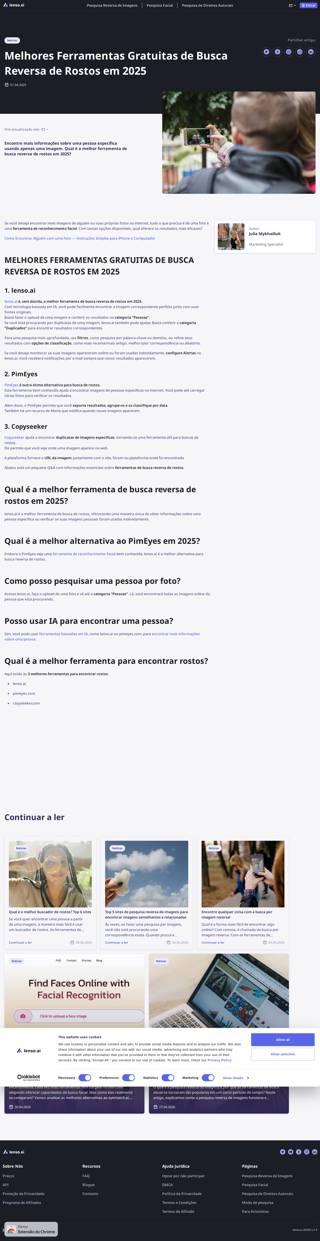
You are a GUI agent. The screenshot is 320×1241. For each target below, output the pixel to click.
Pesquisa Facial (160, 5)
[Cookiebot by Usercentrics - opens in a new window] (28, 1232)
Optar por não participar (183, 1175)
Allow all (283, 1194)
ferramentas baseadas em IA (63, 633)
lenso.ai (10, 301)
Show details (233, 1232)
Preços (8, 1175)
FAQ (86, 1175)
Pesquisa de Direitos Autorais (207, 5)
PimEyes (11, 384)
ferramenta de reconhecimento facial (84, 553)
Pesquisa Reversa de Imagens (112, 5)
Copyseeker (14, 437)
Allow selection (283, 1208)
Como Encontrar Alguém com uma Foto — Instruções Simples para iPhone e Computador (79, 238)
